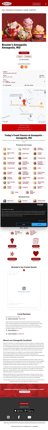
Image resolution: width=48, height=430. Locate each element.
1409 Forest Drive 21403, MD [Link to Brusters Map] (10, 73)
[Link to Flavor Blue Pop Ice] (9, 201)
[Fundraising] (28, 56)
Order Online (12, 246)
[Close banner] (46, 204)
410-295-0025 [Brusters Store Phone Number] (9, 77)
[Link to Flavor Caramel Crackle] (39, 153)
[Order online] (24, 53)
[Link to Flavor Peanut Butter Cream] (39, 182)
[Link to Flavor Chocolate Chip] (39, 158)
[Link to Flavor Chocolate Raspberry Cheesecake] (39, 163)
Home (3, 10)
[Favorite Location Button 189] (24, 59)
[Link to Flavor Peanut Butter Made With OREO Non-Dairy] (32, 233)
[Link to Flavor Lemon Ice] (24, 201)
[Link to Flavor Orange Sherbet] (39, 201)
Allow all (39, 224)
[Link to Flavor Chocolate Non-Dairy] (16, 233)
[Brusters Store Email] (43, 77)
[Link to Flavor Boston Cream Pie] (9, 153)
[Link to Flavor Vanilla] (16, 192)
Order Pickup (36, 4)
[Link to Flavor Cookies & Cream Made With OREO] (24, 173)
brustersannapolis (24, 307)
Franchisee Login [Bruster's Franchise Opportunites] (24, 405)
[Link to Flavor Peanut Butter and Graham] (24, 182)
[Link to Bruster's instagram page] (8, 419)
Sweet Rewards (12, 259)
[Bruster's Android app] (29, 412)
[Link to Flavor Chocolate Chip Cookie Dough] (9, 163)
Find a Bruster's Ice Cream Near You (14, 10)
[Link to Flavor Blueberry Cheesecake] (39, 149)
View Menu (36, 246)
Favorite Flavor (36, 259)
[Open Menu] (45, 4)
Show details (41, 220)
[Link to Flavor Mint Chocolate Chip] (9, 182)
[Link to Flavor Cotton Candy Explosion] (39, 173)
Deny (24, 224)
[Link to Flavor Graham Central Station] (24, 178)
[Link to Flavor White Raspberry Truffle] (32, 192)
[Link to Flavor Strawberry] (24, 187)
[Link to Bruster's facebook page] (19, 419)
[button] (10, 82)
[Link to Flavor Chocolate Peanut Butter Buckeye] (24, 163)
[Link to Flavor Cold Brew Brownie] (9, 173)
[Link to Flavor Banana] (9, 149)
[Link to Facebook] (24, 270)
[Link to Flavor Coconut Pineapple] (24, 168)
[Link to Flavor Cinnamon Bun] (9, 168)
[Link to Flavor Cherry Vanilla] (9, 158)
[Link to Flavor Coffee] (39, 168)
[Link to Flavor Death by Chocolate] (9, 178)
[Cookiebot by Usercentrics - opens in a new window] (37, 205)
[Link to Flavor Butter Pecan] (24, 153)
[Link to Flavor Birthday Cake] (24, 149)
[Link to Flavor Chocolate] (24, 158)
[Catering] (19, 56)
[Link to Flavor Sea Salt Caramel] (9, 187)
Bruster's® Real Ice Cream (14, 307)
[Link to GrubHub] (26, 66)
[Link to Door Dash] (22, 66)
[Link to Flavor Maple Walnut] (39, 178)
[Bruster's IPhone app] (19, 412)
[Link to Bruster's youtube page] (29, 419)
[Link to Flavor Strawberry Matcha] (39, 187)
